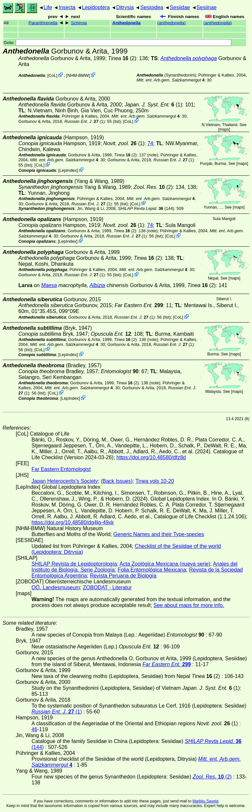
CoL (52, 75)
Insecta (66, 7)
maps (224, 129)
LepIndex (68, 170)
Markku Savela (205, 801)
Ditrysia (125, 7)
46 (34, 729)
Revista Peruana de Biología (123, 575)
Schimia (79, 22)
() (171, 22)
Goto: (117, 42)
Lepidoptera (96, 7)
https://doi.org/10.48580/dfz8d (151, 457)
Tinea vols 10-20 (155, 481)
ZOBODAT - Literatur (107, 587)
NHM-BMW (78, 75)
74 (150, 143)
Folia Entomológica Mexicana (151, 570)
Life (48, 7)
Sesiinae (207, 7)
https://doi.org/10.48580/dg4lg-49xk (73, 522)
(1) (153, 104)
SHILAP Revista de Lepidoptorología (74, 564)
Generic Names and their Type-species (159, 534)
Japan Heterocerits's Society (65, 481)
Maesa (49, 285)
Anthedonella (126, 22)
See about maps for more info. (189, 605)
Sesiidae (180, 7)
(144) (146, 208)
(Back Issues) (117, 481)
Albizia (97, 285)
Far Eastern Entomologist (61, 469)
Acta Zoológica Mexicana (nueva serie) (164, 564)
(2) (122, 58)
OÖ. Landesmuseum (56, 587)
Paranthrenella (43, 22)
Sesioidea (151, 7)
